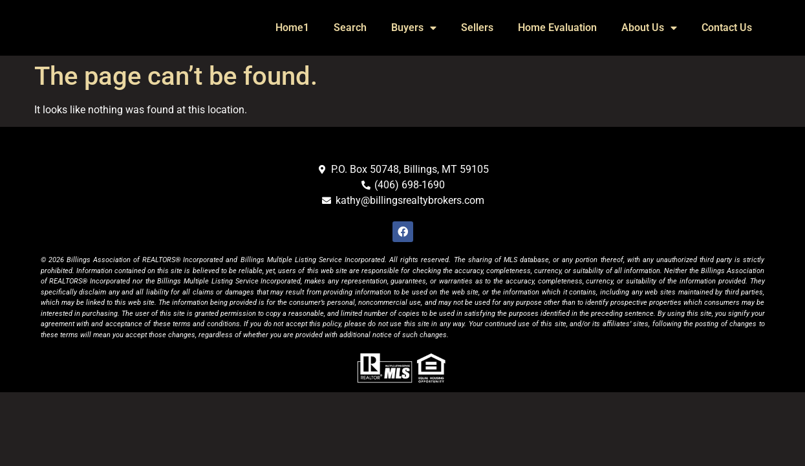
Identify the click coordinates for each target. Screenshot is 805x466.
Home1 (292, 27)
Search (350, 27)
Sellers (477, 27)
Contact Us (727, 27)
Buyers (413, 27)
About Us (649, 27)
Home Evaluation (557, 27)
